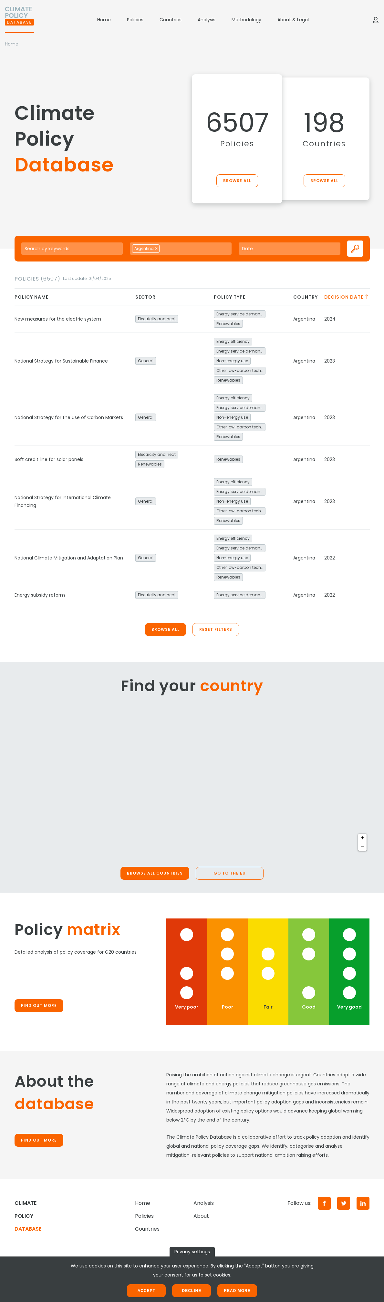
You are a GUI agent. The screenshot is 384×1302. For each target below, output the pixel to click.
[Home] (19, 19)
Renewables (228, 323)
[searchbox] (168, 248)
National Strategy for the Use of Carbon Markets (69, 417)
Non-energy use (232, 361)
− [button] (362, 846)
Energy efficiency (233, 341)
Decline (191, 1290)
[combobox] (181, 248)
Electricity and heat (157, 319)
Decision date (346, 297)
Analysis (206, 19)
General (145, 361)
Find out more (39, 1005)
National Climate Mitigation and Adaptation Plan (69, 558)
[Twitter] (343, 1203)
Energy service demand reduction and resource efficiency (240, 314)
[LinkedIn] (363, 1203)
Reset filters (215, 629)
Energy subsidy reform (40, 595)
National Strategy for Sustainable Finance (61, 361)
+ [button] (362, 838)
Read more (237, 1290)
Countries (171, 19)
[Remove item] (156, 248)
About (201, 1216)
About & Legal (293, 19)
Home (104, 19)
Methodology (246, 19)
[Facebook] (324, 1203)
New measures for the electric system (58, 319)
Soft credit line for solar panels (49, 459)
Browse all (237, 180)
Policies (135, 19)
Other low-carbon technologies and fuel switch (240, 370)
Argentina (304, 319)
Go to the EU (229, 873)
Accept (146, 1290)
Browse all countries (155, 873)
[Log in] (375, 19)
